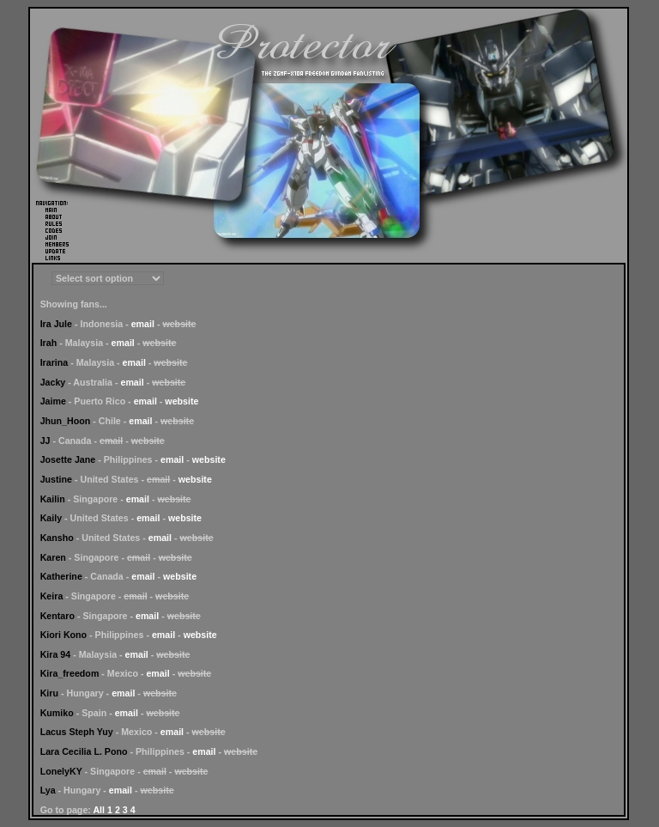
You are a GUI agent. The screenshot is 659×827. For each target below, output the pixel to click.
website (181, 401)
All (99, 810)
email (142, 324)
